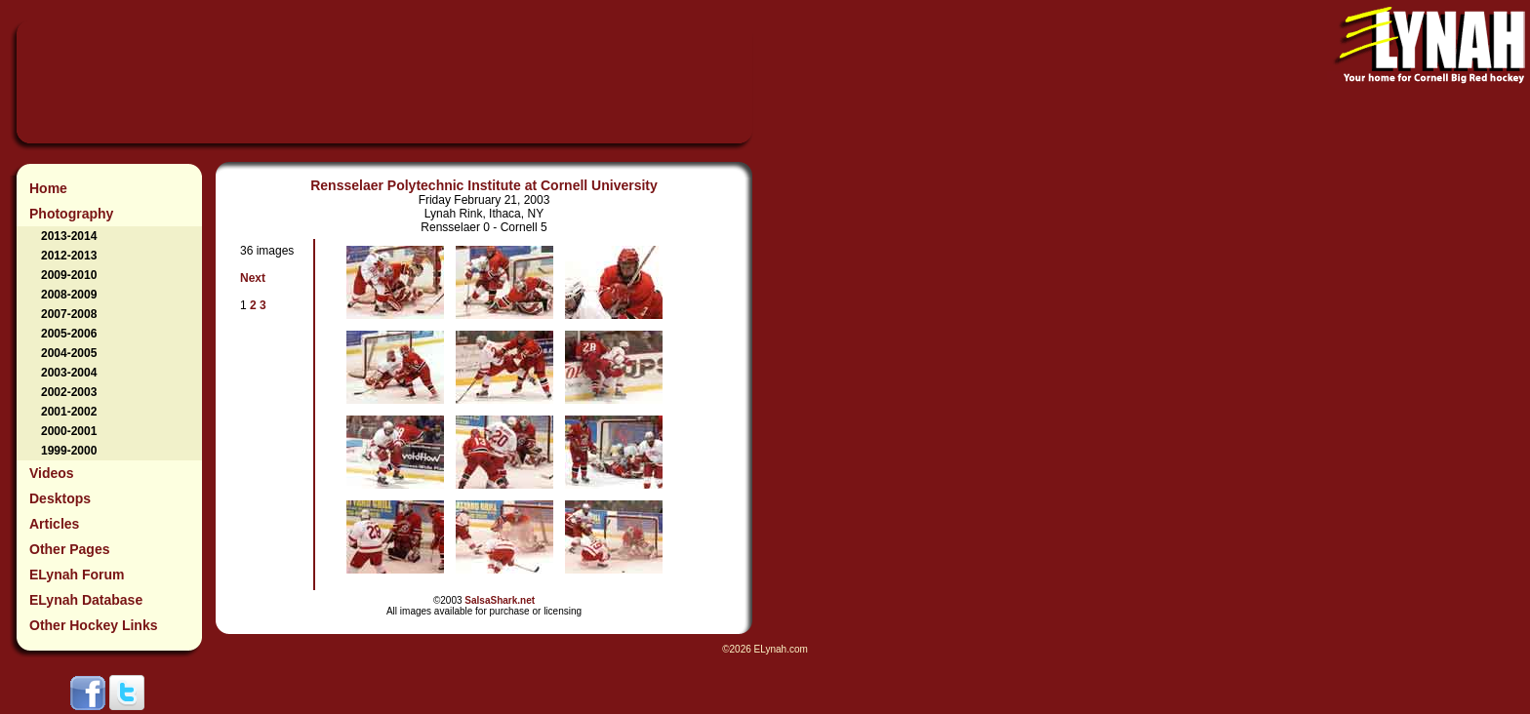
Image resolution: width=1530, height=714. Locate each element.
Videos (51, 473)
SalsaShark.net (499, 600)
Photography (71, 213)
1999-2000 (69, 450)
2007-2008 (69, 314)
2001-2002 (69, 411)
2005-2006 (69, 333)
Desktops (60, 498)
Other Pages (69, 549)
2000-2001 (69, 431)
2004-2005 (69, 353)
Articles (54, 524)
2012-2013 (69, 255)
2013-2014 (69, 236)
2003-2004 (69, 372)
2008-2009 (69, 294)
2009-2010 (69, 275)
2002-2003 (69, 392)
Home (48, 188)
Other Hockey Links (93, 625)
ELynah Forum (77, 574)
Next (252, 278)
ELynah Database (85, 600)
